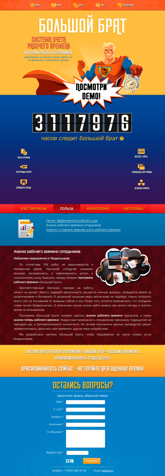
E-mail (58, 409)
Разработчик (128, 5)
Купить (37, 5)
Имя (59, 401)
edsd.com (107, 470)
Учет (33, 208)
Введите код (54, 452)
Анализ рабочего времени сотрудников (73, 225)
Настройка (133, 208)
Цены (81, 5)
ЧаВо (103, 5)
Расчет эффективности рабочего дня (71, 220)
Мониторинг (98, 208)
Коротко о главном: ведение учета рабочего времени (83, 229)
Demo (59, 5)
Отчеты (66, 209)
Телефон (57, 416)
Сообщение (55, 431)
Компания (56, 424)
